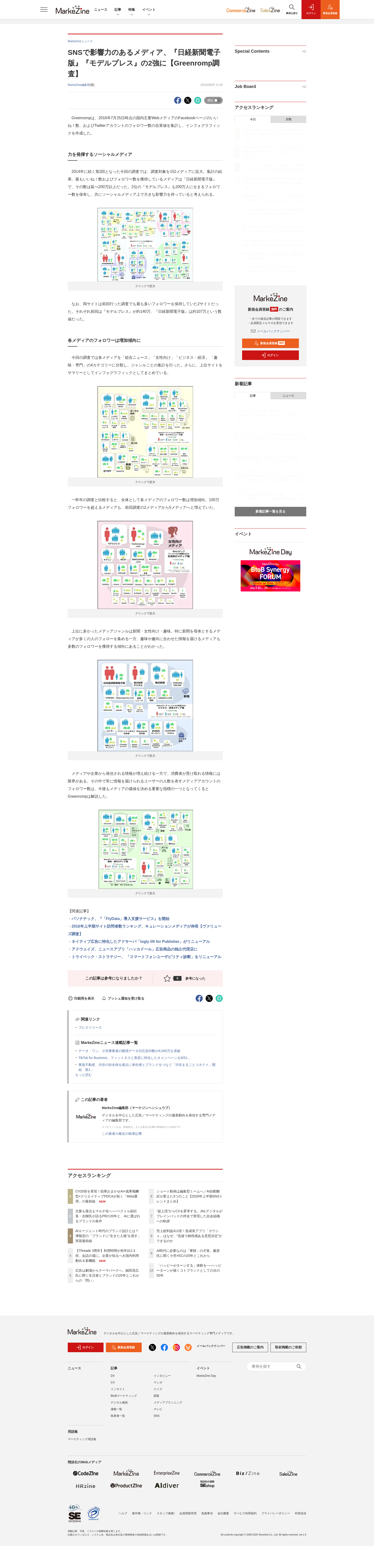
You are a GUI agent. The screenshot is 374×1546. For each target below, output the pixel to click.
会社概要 (223, 1513)
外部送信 (300, 1513)
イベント (149, 10)
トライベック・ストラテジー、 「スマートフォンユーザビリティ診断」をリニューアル (146, 957)
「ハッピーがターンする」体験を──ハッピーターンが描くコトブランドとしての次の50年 (188, 1270)
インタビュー (162, 1375)
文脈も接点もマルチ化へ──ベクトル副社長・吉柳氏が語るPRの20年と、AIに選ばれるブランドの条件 (107, 1216)
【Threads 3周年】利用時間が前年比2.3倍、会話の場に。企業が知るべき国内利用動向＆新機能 (107, 1256)
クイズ (158, 1389)
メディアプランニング (168, 1402)
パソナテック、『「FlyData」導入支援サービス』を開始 (120, 919)
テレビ (158, 1409)
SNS (157, 1416)
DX (113, 1375)
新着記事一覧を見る (270, 511)
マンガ (158, 1382)
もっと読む (83, 1075)
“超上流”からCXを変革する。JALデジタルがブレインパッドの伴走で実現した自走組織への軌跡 (189, 1216)
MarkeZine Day (206, 1375)
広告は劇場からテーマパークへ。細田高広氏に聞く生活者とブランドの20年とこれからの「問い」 (107, 1275)
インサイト (118, 1389)
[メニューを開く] (43, 9)
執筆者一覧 (118, 1416)
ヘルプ (123, 1513)
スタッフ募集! (166, 1513)
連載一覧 (116, 1409)
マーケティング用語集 (82, 1439)
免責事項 (207, 1513)
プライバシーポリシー (275, 1513)
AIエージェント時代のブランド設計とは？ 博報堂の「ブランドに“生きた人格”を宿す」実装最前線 (108, 1236)
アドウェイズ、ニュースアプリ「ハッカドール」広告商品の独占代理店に (134, 949)
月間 (288, 119)
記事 (117, 10)
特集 (131, 10)
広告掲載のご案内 (250, 1347)
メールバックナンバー (270, 331)
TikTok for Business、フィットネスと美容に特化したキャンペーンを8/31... (134, 1058)
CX (113, 1382)
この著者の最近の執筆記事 (122, 1133)
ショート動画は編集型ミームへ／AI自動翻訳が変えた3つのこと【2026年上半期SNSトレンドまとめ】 (189, 1196)
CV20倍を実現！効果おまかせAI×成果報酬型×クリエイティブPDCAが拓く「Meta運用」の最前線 (107, 1196)
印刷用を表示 (81, 998)
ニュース (100, 9)
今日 (253, 119)
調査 (156, 1395)
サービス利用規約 (245, 1513)
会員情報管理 (188, 1513)
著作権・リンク (142, 1513)
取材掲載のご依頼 (288, 1347)
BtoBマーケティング (124, 1395)
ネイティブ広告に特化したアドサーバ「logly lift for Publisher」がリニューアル (141, 942)
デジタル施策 (119, 1402)
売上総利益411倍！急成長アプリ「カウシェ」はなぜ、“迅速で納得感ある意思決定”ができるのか (189, 1236)
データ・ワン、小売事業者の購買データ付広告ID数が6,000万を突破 (131, 1051)
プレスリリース (90, 1027)
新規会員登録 (269, 343)
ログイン (270, 355)
